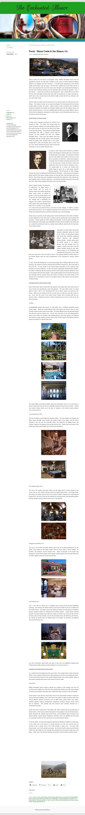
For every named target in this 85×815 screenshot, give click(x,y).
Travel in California (55, 800)
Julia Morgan (55, 798)
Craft (7, 114)
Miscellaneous (10, 117)
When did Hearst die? (65, 800)
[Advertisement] (54, 747)
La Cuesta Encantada (63, 798)
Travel (34, 797)
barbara (46, 54)
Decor (8, 116)
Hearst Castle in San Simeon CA (43, 798)
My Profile (45, 39)
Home (38, 39)
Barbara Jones (59, 797)
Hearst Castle (32, 798)
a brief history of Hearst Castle (48, 797)
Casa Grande (66, 797)
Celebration (9, 112)
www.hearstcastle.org (35, 410)
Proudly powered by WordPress (42, 809)
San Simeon (72, 798)
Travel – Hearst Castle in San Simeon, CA (48, 51)
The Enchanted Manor (42, 7)
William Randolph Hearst (39, 801)
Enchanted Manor (74, 797)
